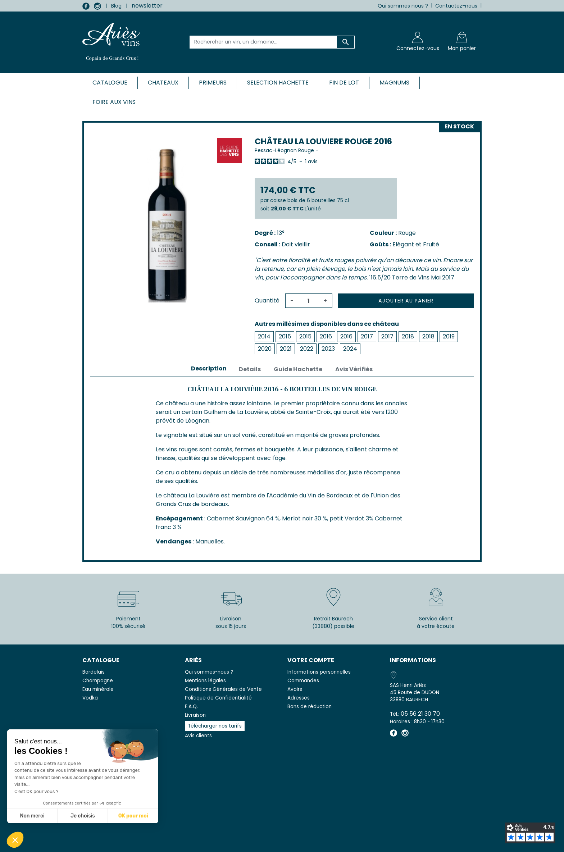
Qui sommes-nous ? (209, 672)
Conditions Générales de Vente (223, 689)
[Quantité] (308, 300)
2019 (449, 336)
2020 (265, 349)
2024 (350, 349)
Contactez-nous (456, 5)
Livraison (195, 715)
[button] (15, 839)
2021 (286, 349)
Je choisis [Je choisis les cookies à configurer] (82, 816)
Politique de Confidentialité (218, 697)
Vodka (90, 697)
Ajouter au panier (405, 300)
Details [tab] (250, 369)
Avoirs (294, 689)
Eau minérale (98, 689)
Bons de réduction (309, 706)
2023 (328, 349)
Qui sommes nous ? (403, 5)
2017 (367, 336)
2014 (264, 336)
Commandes (303, 680)
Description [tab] (209, 368)
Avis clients (198, 735)
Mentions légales (205, 680)
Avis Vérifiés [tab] (354, 369)
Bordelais (93, 672)
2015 (285, 336)
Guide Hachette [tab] (298, 369)
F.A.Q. (191, 706)
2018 (408, 336)
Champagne (97, 680)
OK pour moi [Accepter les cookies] (133, 816)
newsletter (147, 5)
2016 (326, 336)
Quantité (267, 300)
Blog (116, 5)
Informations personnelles (319, 672)
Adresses (298, 697)
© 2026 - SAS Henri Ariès (282, 842)
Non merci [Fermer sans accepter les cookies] (32, 816)
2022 (306, 349)
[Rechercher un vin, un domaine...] (263, 42)
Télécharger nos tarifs (215, 726)
